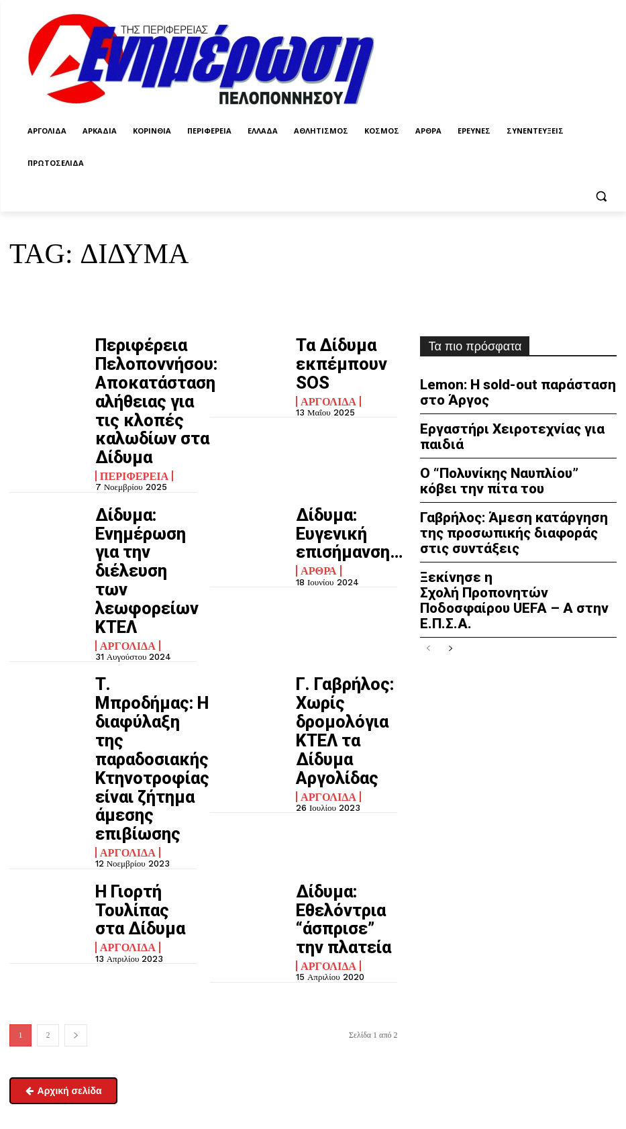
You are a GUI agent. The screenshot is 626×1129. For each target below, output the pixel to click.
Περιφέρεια (129, 415)
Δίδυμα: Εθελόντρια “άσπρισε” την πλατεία (333, 660)
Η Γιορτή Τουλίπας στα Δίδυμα (143, 651)
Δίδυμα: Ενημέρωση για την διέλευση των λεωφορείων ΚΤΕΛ (145, 468)
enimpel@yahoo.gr (44, 1004)
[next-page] (75, 760)
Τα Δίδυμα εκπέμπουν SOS (338, 350)
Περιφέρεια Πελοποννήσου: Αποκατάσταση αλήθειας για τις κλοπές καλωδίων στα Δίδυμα (143, 371)
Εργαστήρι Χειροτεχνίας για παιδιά (515, 421)
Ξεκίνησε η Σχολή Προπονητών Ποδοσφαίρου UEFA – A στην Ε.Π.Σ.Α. (504, 550)
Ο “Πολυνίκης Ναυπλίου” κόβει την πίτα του (514, 454)
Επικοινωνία (31, 1039)
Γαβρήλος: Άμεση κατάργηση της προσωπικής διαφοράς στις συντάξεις (509, 499)
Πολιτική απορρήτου (451, 965)
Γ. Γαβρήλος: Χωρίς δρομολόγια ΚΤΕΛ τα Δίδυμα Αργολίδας (345, 552)
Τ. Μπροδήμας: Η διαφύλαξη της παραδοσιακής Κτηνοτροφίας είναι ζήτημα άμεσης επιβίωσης (145, 564)
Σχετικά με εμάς (39, 1074)
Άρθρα (315, 479)
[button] (601, 195)
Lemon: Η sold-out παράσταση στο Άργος (513, 390)
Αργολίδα (324, 371)
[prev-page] (428, 587)
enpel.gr (364, 1053)
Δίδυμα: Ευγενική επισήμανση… (340, 458)
